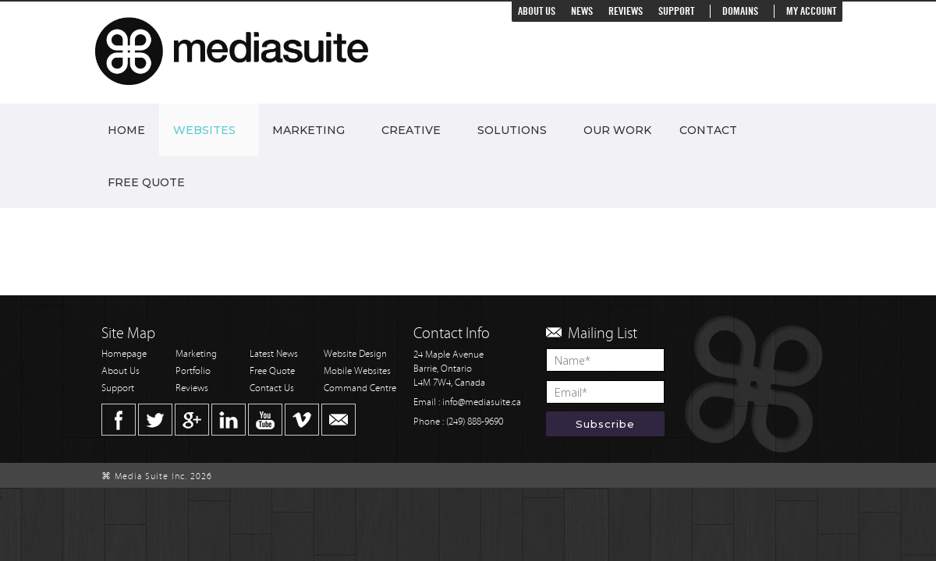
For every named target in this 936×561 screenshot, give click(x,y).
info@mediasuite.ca (481, 402)
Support (676, 11)
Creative (411, 130)
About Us (536, 11)
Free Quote (146, 182)
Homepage (124, 354)
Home (126, 130)
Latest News (274, 354)
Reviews (625, 11)
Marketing (308, 130)
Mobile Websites (357, 371)
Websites (204, 130)
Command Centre (360, 388)
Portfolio (193, 371)
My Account (811, 11)
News (582, 11)
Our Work (617, 130)
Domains (740, 11)
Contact (708, 130)
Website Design (355, 354)
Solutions (512, 130)
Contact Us (272, 388)
